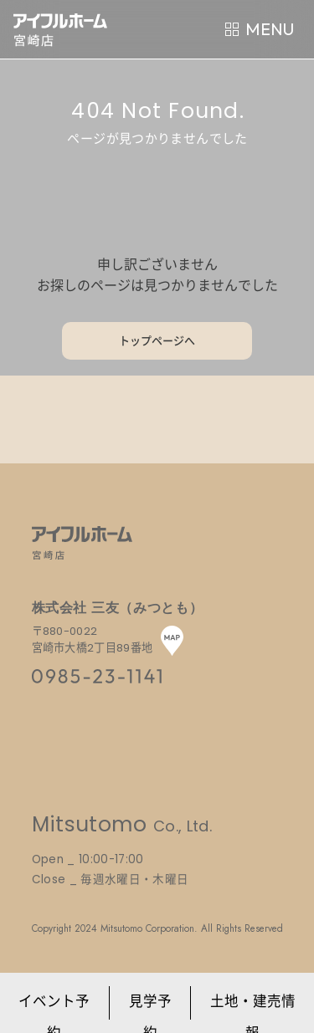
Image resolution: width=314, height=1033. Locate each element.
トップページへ (157, 341)
